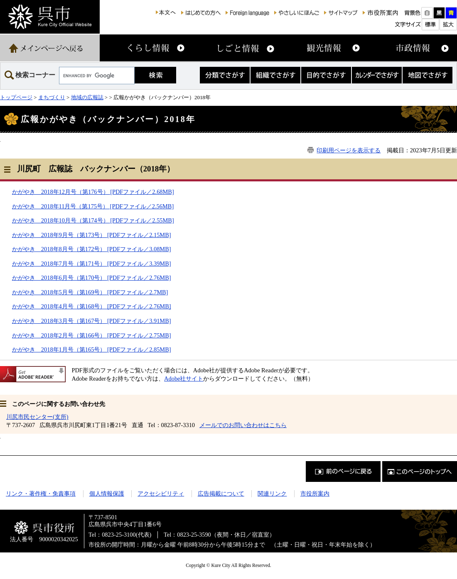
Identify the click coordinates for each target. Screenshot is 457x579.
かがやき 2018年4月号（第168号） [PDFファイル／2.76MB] (91, 306)
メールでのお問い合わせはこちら (243, 425)
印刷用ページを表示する (349, 150)
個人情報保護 (106, 493)
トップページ (16, 97)
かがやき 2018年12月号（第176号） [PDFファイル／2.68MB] (93, 191)
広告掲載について (221, 493)
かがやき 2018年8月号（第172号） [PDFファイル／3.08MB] (91, 249)
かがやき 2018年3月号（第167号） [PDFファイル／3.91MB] (91, 321)
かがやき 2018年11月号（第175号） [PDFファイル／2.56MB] (93, 206)
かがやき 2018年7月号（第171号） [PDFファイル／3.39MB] (91, 263)
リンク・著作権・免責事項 (41, 493)
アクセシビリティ (161, 493)
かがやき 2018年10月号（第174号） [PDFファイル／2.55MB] (93, 220)
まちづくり (51, 97)
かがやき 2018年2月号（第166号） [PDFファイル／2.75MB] (91, 335)
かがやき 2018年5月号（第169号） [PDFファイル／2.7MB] (90, 292)
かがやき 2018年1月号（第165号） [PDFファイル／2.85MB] (91, 349)
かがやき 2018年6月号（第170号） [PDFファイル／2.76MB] (91, 277)
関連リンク (272, 493)
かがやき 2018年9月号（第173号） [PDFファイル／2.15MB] (91, 235)
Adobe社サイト (183, 378)
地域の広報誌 (87, 97)
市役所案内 (314, 493)
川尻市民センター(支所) (37, 416)
